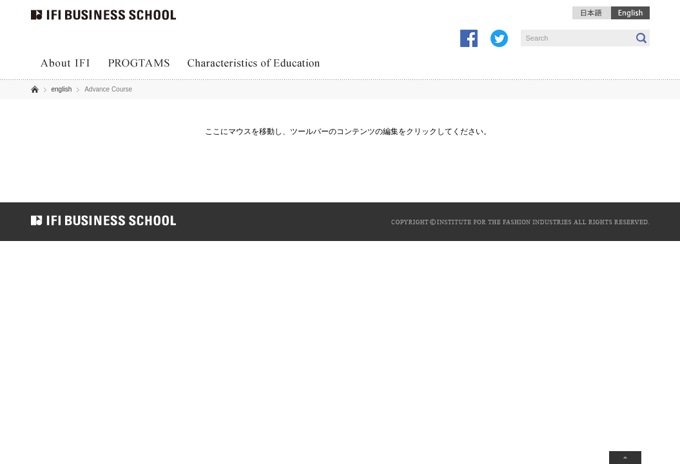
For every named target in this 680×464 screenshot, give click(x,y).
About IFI (65, 64)
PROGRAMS (139, 64)
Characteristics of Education (254, 64)
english (62, 89)
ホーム (35, 88)
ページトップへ (625, 457)
